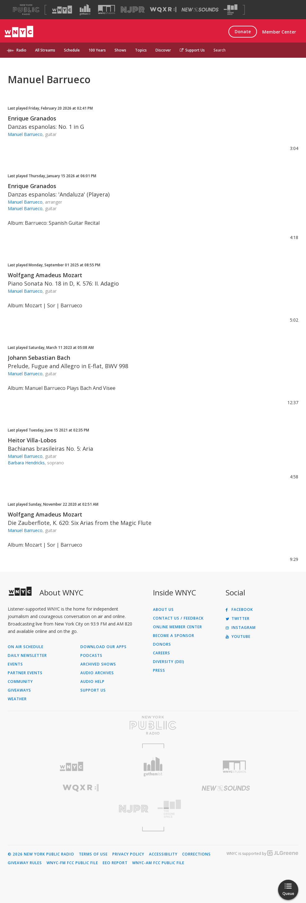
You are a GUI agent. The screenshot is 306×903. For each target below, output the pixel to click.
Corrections (196, 854)
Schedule (72, 50)
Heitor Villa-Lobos (32, 440)
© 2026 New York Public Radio (41, 854)
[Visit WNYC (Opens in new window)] (62, 10)
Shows (120, 50)
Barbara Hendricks (26, 463)
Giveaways (19, 690)
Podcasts (91, 655)
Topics (141, 50)
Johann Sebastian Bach (39, 357)
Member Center (279, 32)
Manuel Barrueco (25, 134)
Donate (243, 31)
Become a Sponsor (173, 636)
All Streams (45, 50)
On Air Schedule (25, 647)
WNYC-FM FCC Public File (72, 863)
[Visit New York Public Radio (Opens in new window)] (153, 725)
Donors (162, 644)
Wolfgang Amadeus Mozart (45, 275)
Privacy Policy (128, 854)
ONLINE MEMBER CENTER (177, 627)
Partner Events (25, 673)
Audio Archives (97, 673)
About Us (163, 610)
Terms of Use (93, 854)
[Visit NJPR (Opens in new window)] (133, 10)
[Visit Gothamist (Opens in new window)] (85, 9)
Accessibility (163, 854)
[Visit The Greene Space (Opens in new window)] (230, 9)
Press (159, 670)
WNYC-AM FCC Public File (158, 863)
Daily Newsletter (27, 655)
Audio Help (92, 682)
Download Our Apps (103, 647)
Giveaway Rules (25, 863)
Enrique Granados (32, 118)
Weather (17, 699)
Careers (161, 653)
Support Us (192, 50)
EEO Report (115, 863)
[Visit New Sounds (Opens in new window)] (200, 9)
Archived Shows (98, 664)
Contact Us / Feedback (178, 618)
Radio (21, 50)
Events (15, 664)
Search (220, 50)
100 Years (97, 50)
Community (20, 682)
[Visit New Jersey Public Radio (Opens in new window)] (80, 809)
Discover (163, 50)
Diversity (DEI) (168, 662)
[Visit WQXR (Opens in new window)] (163, 10)
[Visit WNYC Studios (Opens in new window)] (106, 9)
